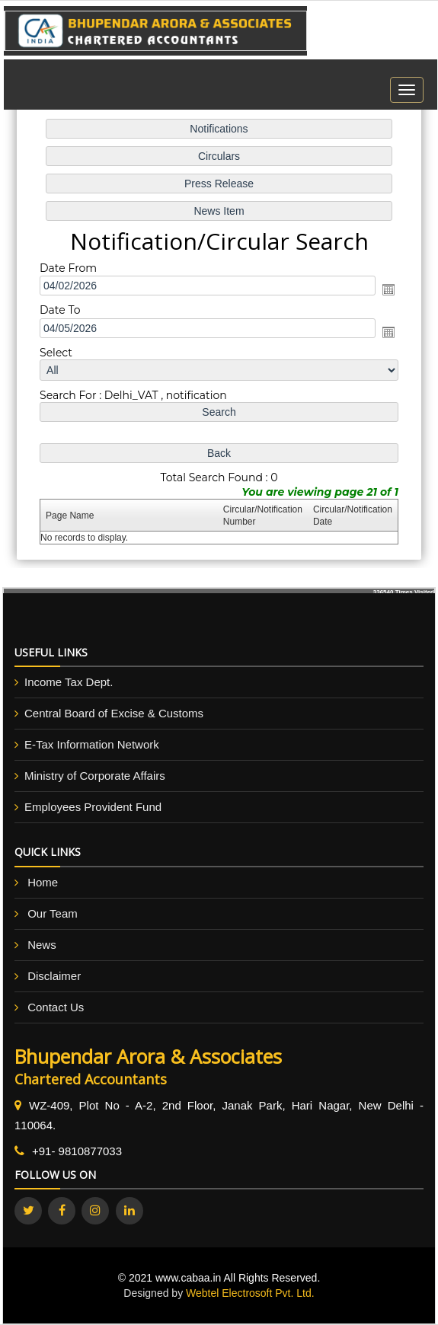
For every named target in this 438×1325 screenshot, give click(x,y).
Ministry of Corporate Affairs (94, 775)
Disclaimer (54, 975)
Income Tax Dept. (68, 681)
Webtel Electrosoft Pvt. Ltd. (250, 1293)
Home (42, 882)
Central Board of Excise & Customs (113, 713)
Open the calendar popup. (387, 290)
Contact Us (55, 1007)
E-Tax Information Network (91, 744)
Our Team (52, 913)
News (41, 944)
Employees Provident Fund (92, 806)
